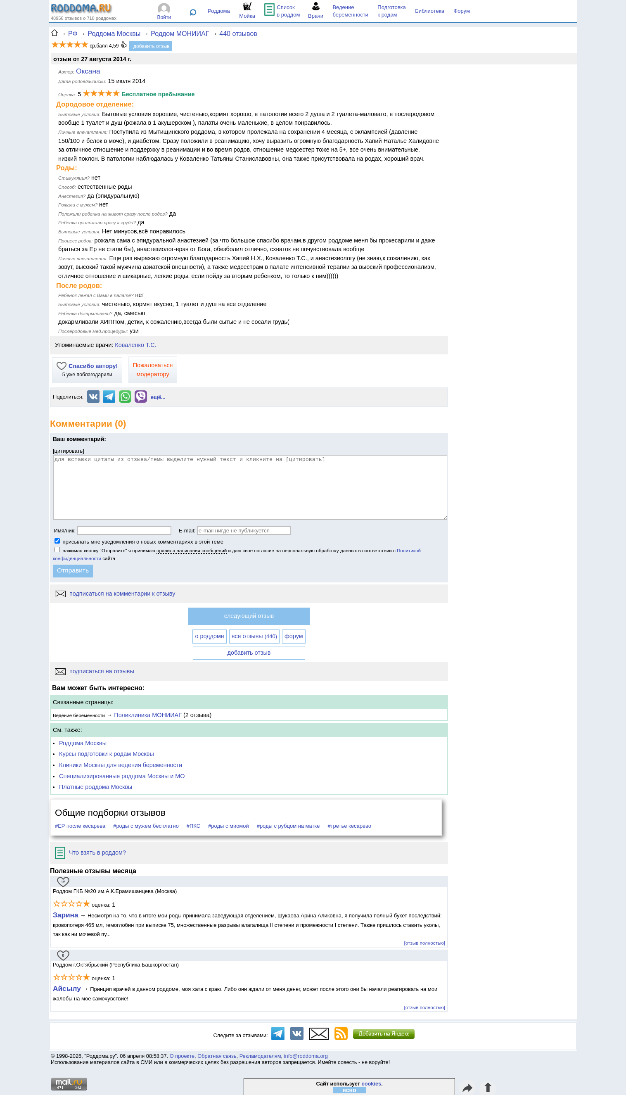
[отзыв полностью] (424, 942)
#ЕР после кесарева (80, 826)
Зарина (65, 915)
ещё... (158, 397)
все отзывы (254, 636)
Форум (461, 11)
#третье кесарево (349, 826)
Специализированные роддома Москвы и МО (122, 776)
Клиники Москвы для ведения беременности (120, 765)
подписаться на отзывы (94, 671)
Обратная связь (216, 1056)
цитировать (69, 451)
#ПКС (193, 826)
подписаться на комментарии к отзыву (115, 593)
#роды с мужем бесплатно (146, 826)
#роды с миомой (228, 826)
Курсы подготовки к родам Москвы (106, 754)
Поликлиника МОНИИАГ (148, 715)
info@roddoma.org (306, 1056)
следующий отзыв (249, 616)
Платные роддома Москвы (95, 787)
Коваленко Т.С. (135, 345)
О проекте (182, 1056)
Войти (164, 17)
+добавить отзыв (150, 46)
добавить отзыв (249, 652)
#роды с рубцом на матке (288, 826)
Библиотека (429, 11)
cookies (372, 1084)
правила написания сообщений (191, 550)
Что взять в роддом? (90, 852)
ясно (349, 1090)
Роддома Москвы (83, 743)
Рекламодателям (260, 1056)
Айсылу (67, 988)
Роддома (219, 11)
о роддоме (209, 636)
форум (294, 636)
